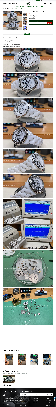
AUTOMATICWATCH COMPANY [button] (8, 398)
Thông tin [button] (22, 398)
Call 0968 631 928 (14, 3)
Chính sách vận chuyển (49, 402)
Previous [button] (24, 12)
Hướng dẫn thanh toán (36, 402)
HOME (21, 400)
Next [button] (24, 30)
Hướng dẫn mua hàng (36, 400)
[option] (25, 14)
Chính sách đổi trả (48, 403)
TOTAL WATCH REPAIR (23, 405)
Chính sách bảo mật (48, 400)
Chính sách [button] (48, 398)
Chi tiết (41, 0)
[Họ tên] (26, 394)
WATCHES (21, 403)
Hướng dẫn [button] (35, 398)
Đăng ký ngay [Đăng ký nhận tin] (49, 394)
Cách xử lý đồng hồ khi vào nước (8, 385)
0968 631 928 (9, 403)
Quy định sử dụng (48, 405)
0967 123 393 (9, 404)
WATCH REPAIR (22, 402)
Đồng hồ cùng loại (11, 351)
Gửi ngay (49, 23)
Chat (9, 3)
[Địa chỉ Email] (39, 394)
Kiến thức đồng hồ (11, 371)
